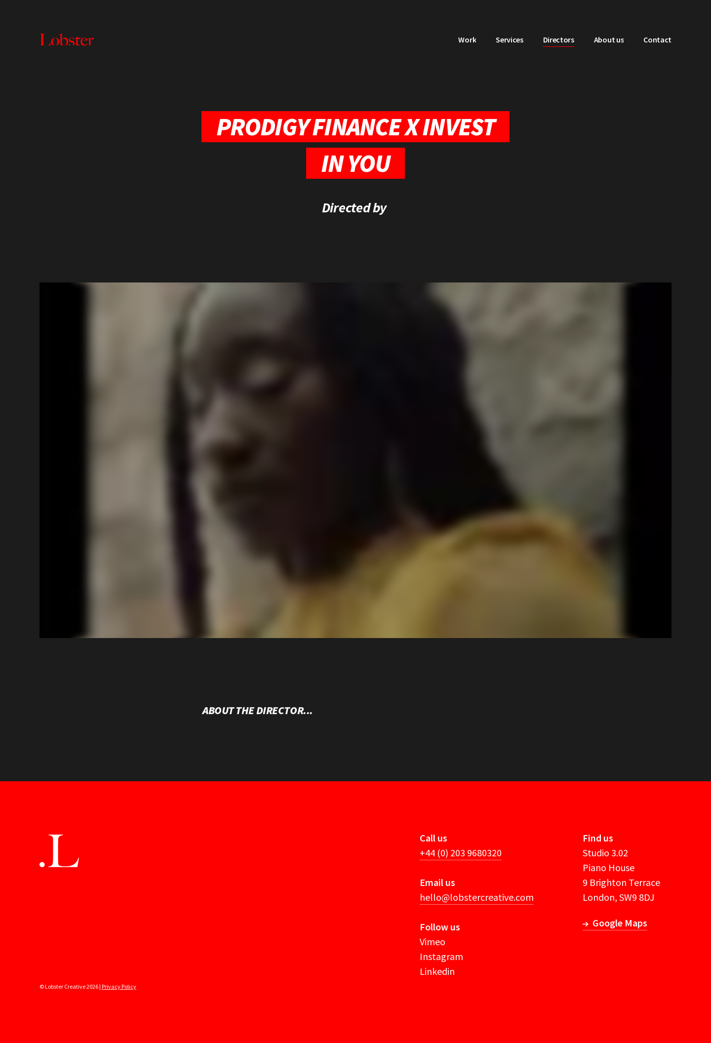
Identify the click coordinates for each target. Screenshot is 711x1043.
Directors (558, 39)
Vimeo (432, 941)
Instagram (441, 956)
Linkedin (437, 971)
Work (467, 39)
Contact (657, 39)
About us (609, 39)
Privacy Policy (119, 986)
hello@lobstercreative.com (477, 897)
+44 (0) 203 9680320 (461, 852)
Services (509, 39)
